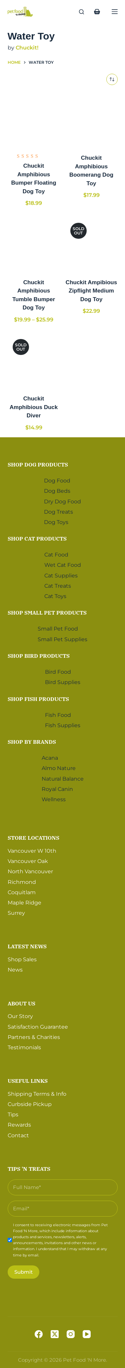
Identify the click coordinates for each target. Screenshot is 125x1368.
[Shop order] (112, 79)
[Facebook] (39, 1334)
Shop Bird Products (39, 655)
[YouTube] (87, 1334)
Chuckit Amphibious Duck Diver (34, 407)
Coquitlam (22, 892)
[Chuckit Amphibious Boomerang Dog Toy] (91, 119)
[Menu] (115, 12)
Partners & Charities (34, 1037)
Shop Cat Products (37, 538)
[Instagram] (71, 1334)
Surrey (16, 913)
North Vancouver (30, 871)
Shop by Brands (32, 741)
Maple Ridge (24, 902)
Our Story (20, 1016)
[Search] (81, 11)
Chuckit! (27, 47)
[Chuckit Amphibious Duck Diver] (34, 360)
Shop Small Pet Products (47, 612)
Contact (18, 1135)
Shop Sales (22, 959)
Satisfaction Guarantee (38, 1027)
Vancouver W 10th (32, 851)
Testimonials (24, 1047)
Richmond (22, 882)
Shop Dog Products (38, 464)
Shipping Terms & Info (37, 1094)
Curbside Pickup (30, 1104)
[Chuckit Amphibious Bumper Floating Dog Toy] (34, 119)
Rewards (19, 1125)
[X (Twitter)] (55, 1334)
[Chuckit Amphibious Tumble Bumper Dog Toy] (34, 244)
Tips (13, 1114)
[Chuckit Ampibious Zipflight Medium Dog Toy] (91, 244)
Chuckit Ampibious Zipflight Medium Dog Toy (91, 290)
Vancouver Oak (28, 861)
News (15, 970)
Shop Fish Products (38, 699)
